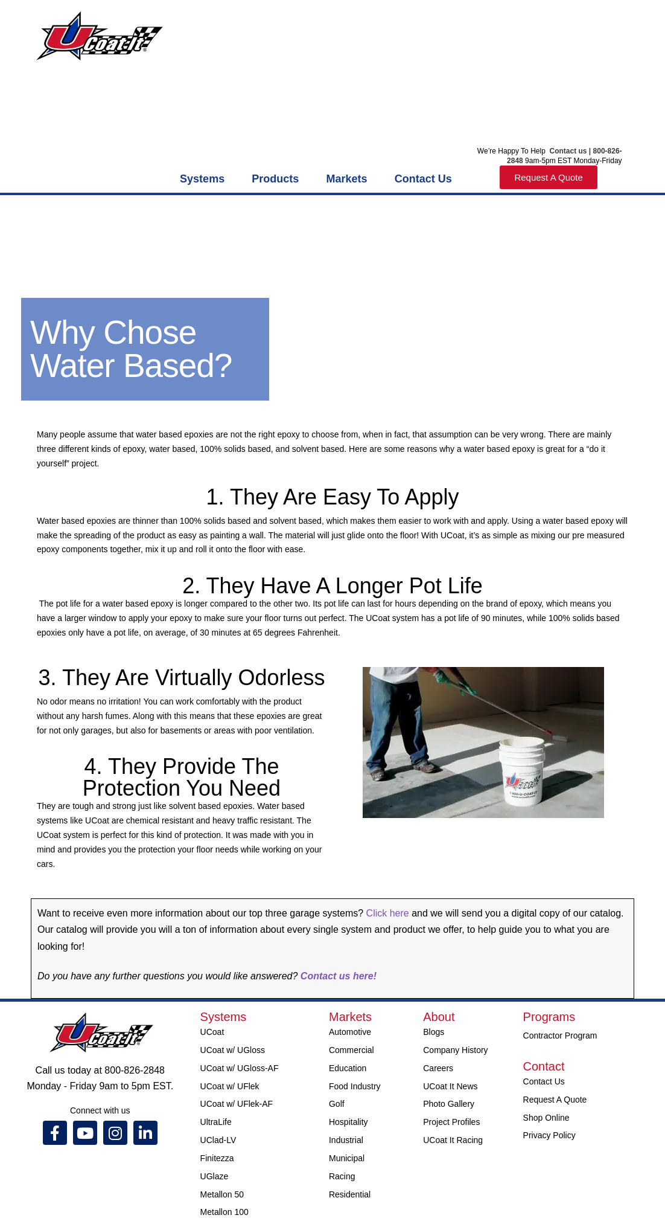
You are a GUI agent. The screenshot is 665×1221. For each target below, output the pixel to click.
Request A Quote (555, 1099)
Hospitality (348, 1122)
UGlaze (214, 1176)
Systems (202, 179)
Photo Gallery (448, 1104)
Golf (337, 1104)
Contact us (567, 151)
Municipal (346, 1158)
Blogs (433, 1032)
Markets (347, 179)
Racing (342, 1176)
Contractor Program (560, 1035)
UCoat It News (450, 1086)
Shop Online (546, 1118)
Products (275, 179)
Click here (389, 913)
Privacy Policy (549, 1135)
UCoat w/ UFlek (229, 1086)
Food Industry (355, 1086)
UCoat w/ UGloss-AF (239, 1068)
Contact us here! (337, 976)
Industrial (346, 1140)
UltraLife (216, 1122)
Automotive (350, 1032)
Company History (455, 1050)
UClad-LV (218, 1140)
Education (347, 1068)
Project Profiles (451, 1122)
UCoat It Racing (453, 1140)
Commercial (351, 1050)
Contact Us (423, 179)
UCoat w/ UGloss (232, 1050)
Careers (438, 1068)
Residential (350, 1194)
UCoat (212, 1032)
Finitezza (217, 1158)
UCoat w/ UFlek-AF (236, 1104)
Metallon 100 (224, 1212)
